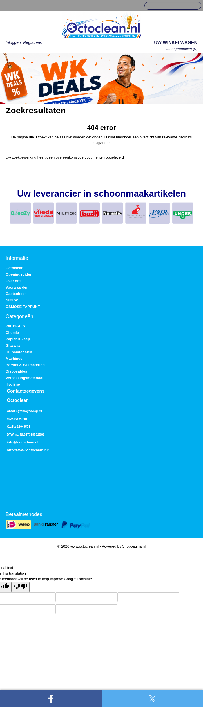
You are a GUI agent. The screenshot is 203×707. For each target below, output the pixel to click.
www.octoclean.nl (32, 450)
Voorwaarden (17, 287)
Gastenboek (16, 294)
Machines (14, 358)
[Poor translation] (21, 587)
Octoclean (14, 268)
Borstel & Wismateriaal (26, 365)
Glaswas (13, 345)
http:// (12, 450)
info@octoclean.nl (22, 442)
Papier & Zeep (18, 339)
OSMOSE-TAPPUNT (23, 307)
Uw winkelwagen (175, 42)
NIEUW (12, 300)
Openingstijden (19, 274)
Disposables (16, 371)
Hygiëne (13, 384)
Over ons (13, 281)
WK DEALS (15, 326)
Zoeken (195, 6)
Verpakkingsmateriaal (24, 378)
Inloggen (13, 42)
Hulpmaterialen (19, 352)
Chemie (12, 332)
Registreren (33, 42)
